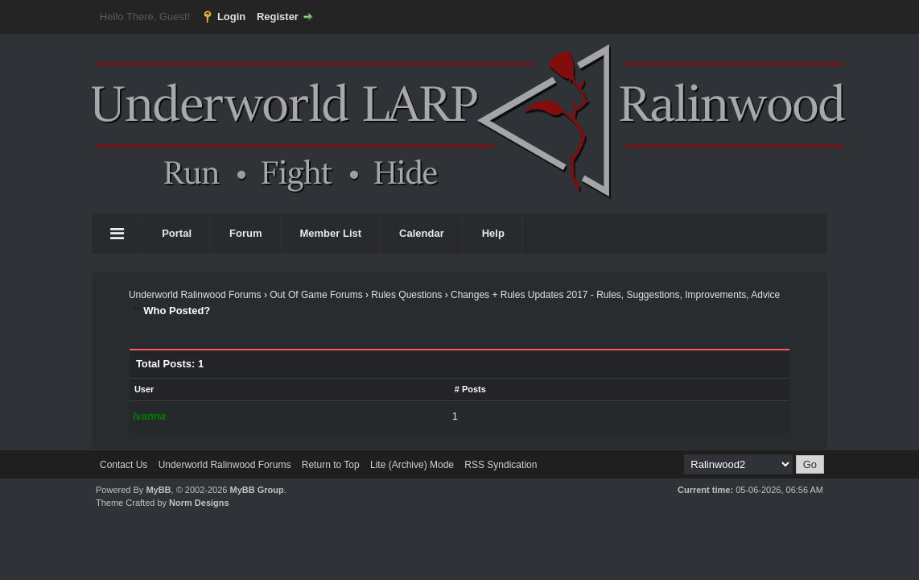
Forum (245, 233)
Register (278, 16)
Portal (177, 233)
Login (231, 16)
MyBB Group (256, 490)
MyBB (158, 490)
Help (493, 233)
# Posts (470, 389)
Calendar (421, 233)
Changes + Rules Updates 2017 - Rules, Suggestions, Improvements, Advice (615, 294)
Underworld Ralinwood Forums (195, 294)
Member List (331, 233)
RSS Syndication (500, 464)
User (144, 389)
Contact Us (123, 464)
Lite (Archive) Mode (412, 464)
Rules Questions (406, 294)
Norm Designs (199, 503)
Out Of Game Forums (316, 294)
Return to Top (331, 464)
